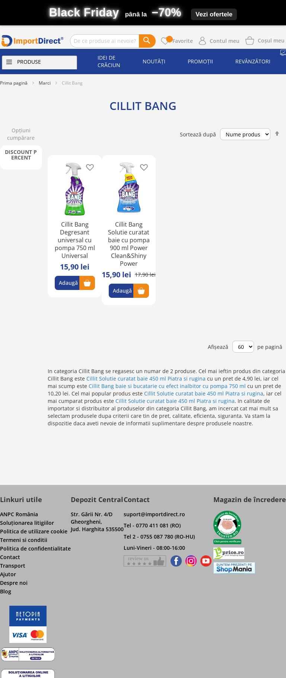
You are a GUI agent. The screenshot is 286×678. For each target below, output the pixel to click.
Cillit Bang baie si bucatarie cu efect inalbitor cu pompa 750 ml (168, 386)
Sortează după (198, 134)
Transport (12, 565)
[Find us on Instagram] (191, 561)
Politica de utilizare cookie (33, 531)
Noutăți (154, 61)
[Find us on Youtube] (205, 561)
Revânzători (252, 61)
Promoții (200, 61)
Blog (5, 591)
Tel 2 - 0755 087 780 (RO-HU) (159, 536)
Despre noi (14, 582)
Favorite (179, 40)
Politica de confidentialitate (35, 548)
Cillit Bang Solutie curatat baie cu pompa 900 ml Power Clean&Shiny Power (129, 244)
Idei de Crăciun (109, 61)
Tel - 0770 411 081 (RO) (152, 525)
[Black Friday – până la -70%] (143, 12)
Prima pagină (14, 83)
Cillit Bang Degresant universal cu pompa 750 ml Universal (75, 240)
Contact (10, 557)
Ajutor (8, 574)
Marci (45, 83)
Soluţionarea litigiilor (27, 522)
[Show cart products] (271, 40)
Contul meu (224, 40)
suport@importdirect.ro (154, 514)
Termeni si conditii (23, 539)
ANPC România (19, 514)
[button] (87, 167)
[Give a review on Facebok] (145, 561)
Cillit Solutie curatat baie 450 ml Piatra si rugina (146, 378)
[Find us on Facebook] (175, 561)
